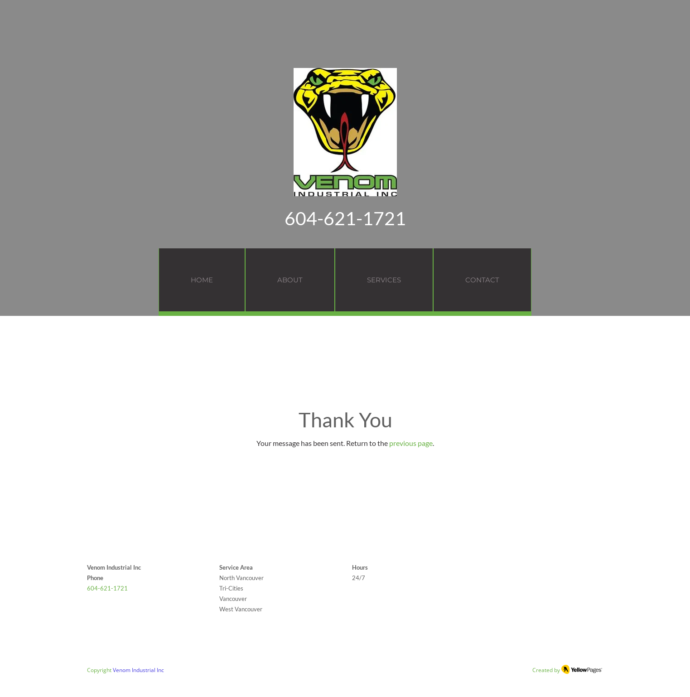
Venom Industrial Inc (138, 670)
